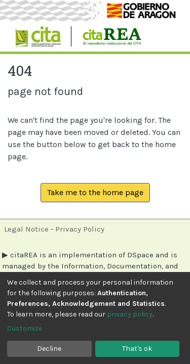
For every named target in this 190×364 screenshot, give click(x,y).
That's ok (137, 348)
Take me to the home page (95, 192)
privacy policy (130, 314)
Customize (24, 328)
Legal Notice (26, 229)
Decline (49, 348)
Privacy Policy (79, 229)
